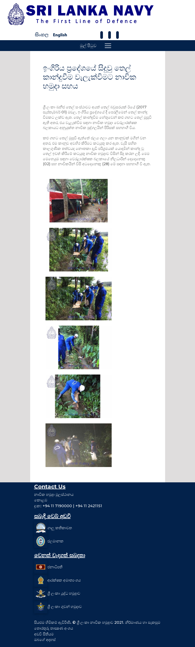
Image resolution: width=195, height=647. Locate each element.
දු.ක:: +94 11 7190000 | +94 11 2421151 (68, 505)
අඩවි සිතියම (44, 634)
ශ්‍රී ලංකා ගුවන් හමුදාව (64, 606)
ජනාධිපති (54, 567)
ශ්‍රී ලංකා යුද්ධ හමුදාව (63, 593)
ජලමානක (55, 541)
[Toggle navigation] (108, 46)
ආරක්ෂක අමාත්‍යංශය (64, 580)
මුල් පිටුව (88, 45)
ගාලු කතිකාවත (59, 527)
